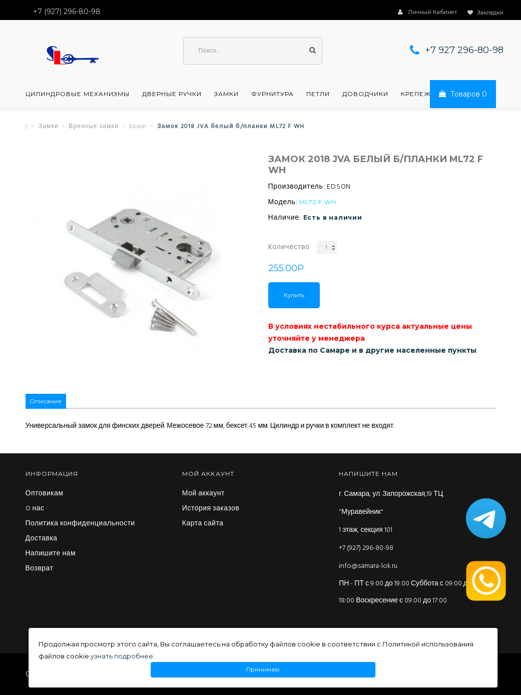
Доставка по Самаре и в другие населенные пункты (372, 350)
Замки (226, 94)
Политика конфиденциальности (80, 524)
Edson (138, 126)
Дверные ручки (172, 94)
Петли (318, 94)
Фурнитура (272, 94)
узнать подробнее (122, 656)
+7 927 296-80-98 (464, 50)
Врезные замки (94, 126)
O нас (35, 509)
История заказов (211, 509)
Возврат (40, 569)
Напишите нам (51, 554)
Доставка (42, 539)
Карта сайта (203, 524)
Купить (294, 295)
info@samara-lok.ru (368, 566)
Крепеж (416, 94)
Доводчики (365, 94)
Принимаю (263, 669)
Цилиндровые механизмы (78, 94)
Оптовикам (45, 494)
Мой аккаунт (203, 494)
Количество (289, 247)
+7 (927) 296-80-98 (366, 548)
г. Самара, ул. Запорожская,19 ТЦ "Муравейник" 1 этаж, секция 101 (391, 512)
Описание (46, 401)
